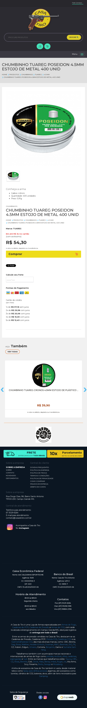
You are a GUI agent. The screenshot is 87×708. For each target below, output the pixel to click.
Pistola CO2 (51, 639)
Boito (40, 664)
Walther (25, 644)
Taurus (69, 659)
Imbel (53, 661)
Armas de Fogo (69, 625)
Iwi (65, 661)
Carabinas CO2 (64, 639)
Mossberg (57, 664)
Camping (43, 676)
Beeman (64, 644)
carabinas (72, 656)
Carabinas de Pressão (39, 627)
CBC (74, 659)
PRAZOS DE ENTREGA (39, 484)
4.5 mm (46, 74)
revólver (58, 656)
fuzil (25, 659)
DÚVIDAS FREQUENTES (39, 467)
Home (4, 74)
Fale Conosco (77, 3)
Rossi (18, 644)
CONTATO (10, 473)
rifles (64, 656)
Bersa (47, 661)
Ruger (60, 661)
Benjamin (50, 647)
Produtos (13, 74)
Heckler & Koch (37, 644)
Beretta (23, 661)
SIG (70, 644)
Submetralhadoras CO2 (22, 642)
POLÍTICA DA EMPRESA (39, 470)
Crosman (49, 644)
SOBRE (9, 470)
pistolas (49, 656)
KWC (56, 644)
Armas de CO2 (58, 627)
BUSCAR (73, 37)
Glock (35, 661)
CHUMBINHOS (26, 74)
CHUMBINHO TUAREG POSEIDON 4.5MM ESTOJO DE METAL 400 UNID (31, 77)
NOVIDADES (11, 475)
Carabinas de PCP (20, 627)
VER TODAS (13, 352)
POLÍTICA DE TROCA (38, 473)
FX (74, 644)
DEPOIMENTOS (12, 478)
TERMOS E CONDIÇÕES (39, 476)
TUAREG (37, 74)
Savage (47, 664)
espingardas (15, 659)
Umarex (32, 647)
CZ (12, 661)
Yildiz (41, 661)
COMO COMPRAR (37, 481)
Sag (13, 644)
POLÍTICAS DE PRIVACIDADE (41, 478)
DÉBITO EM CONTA (38, 487)
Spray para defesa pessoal (35, 671)
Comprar (43, 254)
